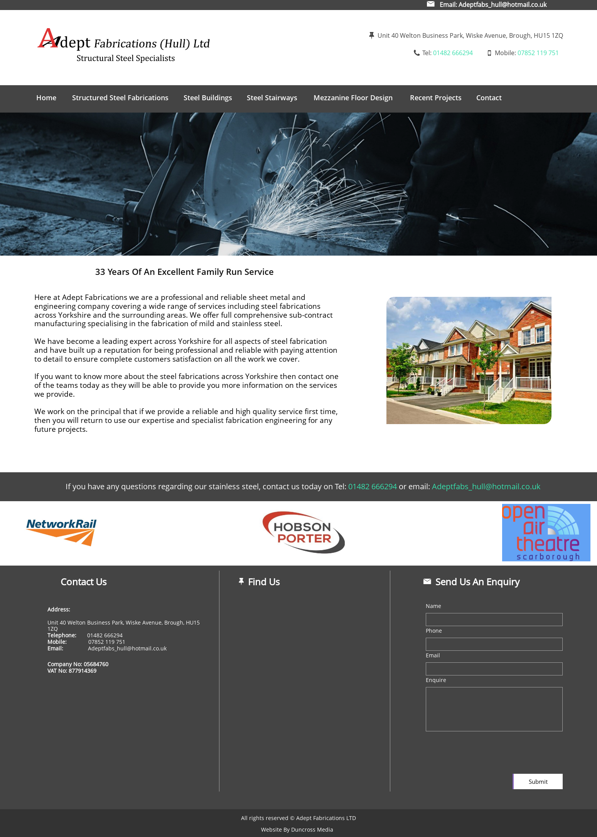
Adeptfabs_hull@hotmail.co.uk (126, 648)
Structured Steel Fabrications (120, 97)
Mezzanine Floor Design (353, 97)
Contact (489, 97)
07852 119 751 (538, 53)
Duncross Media (312, 829)
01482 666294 (453, 53)
